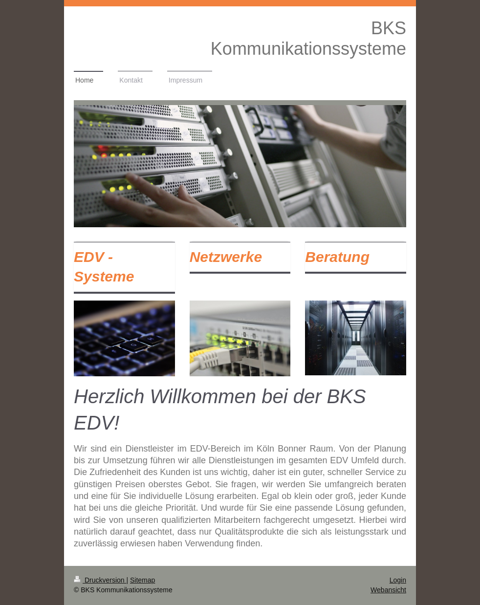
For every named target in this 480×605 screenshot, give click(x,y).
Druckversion (100, 580)
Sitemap (142, 580)
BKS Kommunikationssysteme (308, 38)
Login (398, 580)
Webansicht (388, 590)
